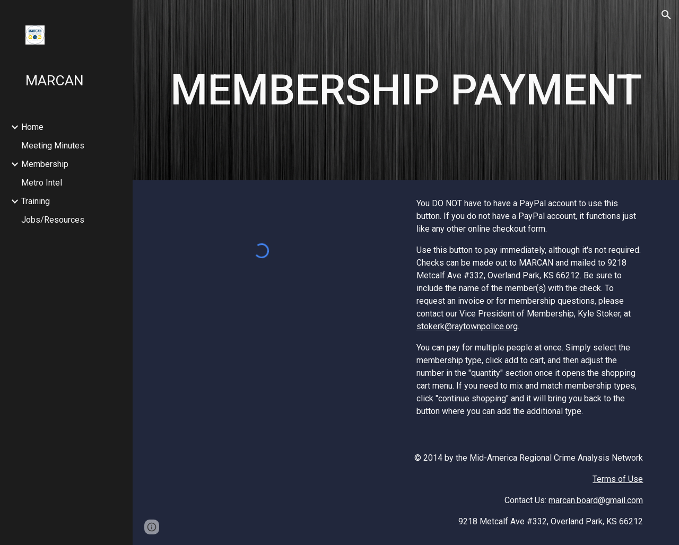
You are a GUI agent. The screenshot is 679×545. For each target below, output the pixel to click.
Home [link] (32, 127)
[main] (406, 90)
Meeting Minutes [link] (52, 145)
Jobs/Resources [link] (52, 220)
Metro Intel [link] (41, 183)
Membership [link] (44, 164)
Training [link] (35, 201)
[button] (666, 15)
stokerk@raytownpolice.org (467, 326)
